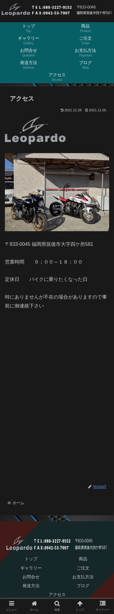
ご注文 (83, 568)
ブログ (83, 585)
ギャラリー (31, 568)
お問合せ (31, 576)
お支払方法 (83, 576)
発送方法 (31, 585)
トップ (31, 558)
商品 (83, 558)
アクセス (57, 594)
